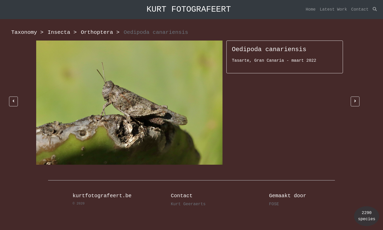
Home (311, 9)
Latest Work (333, 9)
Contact (360, 9)
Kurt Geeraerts (188, 204)
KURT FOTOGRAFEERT (189, 9)
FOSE (274, 204)
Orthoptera (100, 32)
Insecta (62, 32)
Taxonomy (27, 32)
